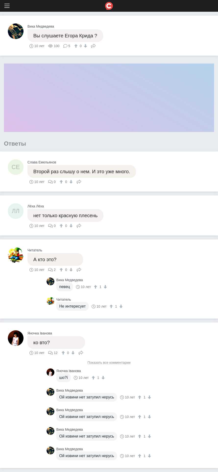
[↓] (85, 46)
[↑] (76, 46)
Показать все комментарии (109, 363)
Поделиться (93, 45)
